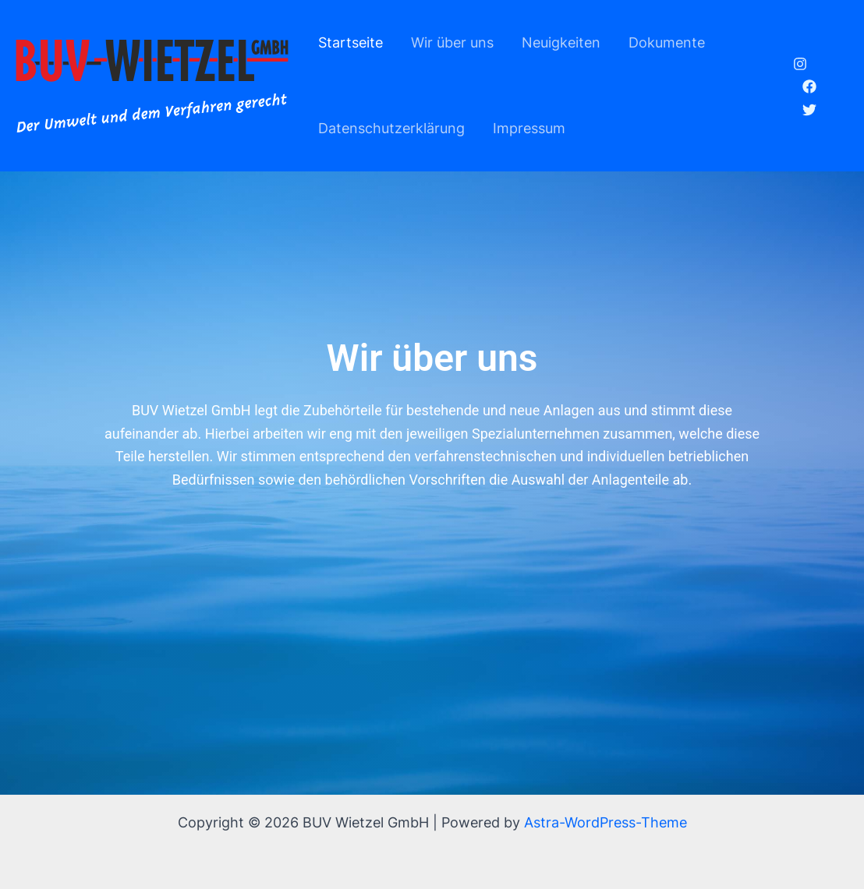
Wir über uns (452, 42)
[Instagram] (800, 64)
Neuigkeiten (561, 42)
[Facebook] (809, 86)
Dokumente (667, 42)
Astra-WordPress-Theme (605, 822)
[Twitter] (809, 110)
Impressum (529, 128)
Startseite (350, 42)
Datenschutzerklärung (391, 128)
